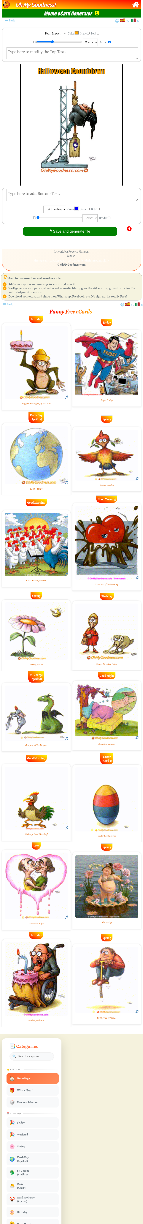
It (138, 21)
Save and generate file (70, 231)
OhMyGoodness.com (73, 265)
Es (128, 21)
